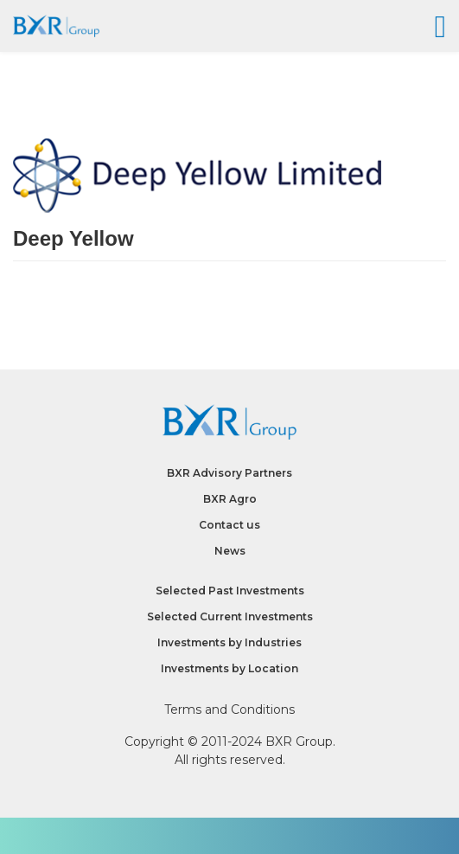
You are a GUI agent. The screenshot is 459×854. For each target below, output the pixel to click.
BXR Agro (230, 498)
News (229, 550)
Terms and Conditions (229, 709)
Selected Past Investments (230, 590)
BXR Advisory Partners (229, 472)
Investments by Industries (229, 642)
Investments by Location (229, 668)
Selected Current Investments (230, 616)
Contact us (229, 524)
